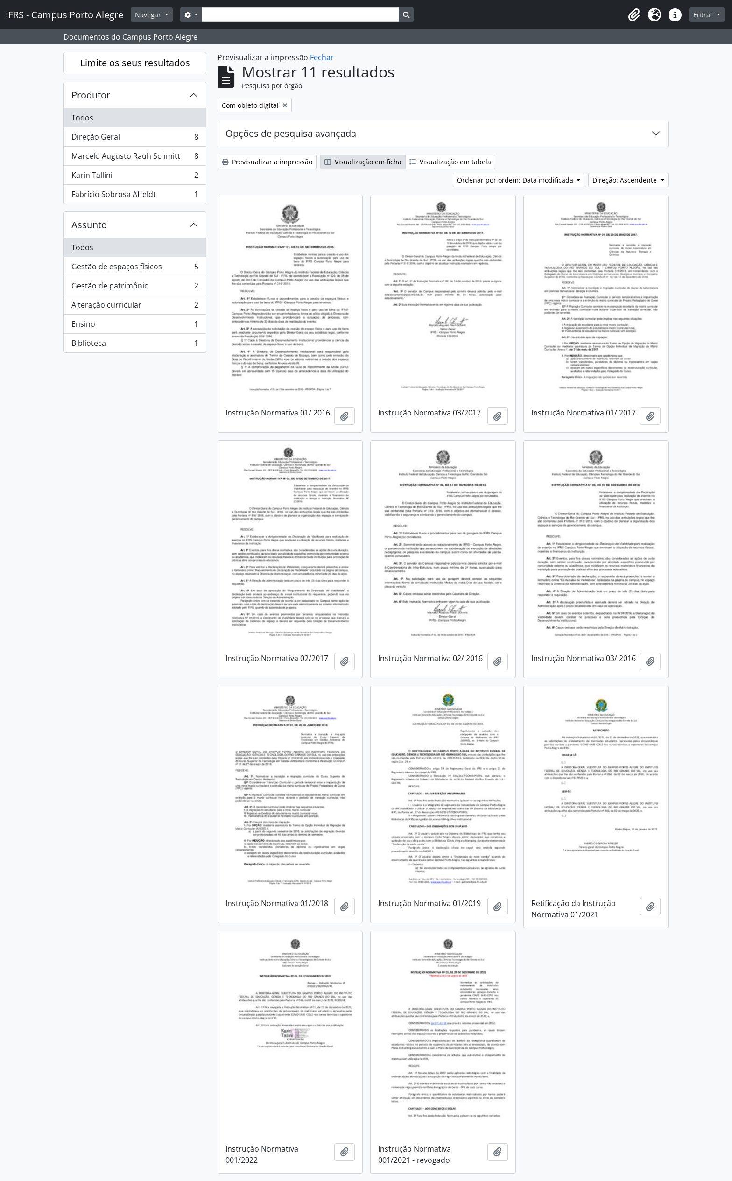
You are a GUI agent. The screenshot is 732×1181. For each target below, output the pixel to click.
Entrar (704, 14)
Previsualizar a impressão (267, 161)
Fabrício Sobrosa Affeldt (134, 196)
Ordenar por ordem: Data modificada (516, 180)
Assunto (89, 224)
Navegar (149, 14)
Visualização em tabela (450, 161)
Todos (82, 117)
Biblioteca (134, 344)
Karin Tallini (134, 177)
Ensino (134, 326)
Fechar (322, 57)
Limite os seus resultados (135, 62)
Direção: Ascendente (625, 180)
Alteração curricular (134, 307)
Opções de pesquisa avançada (290, 133)
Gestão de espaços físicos (134, 268)
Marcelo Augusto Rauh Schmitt (134, 158)
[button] (634, 15)
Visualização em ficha (362, 161)
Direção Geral (134, 139)
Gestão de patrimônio (134, 287)
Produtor (90, 95)
